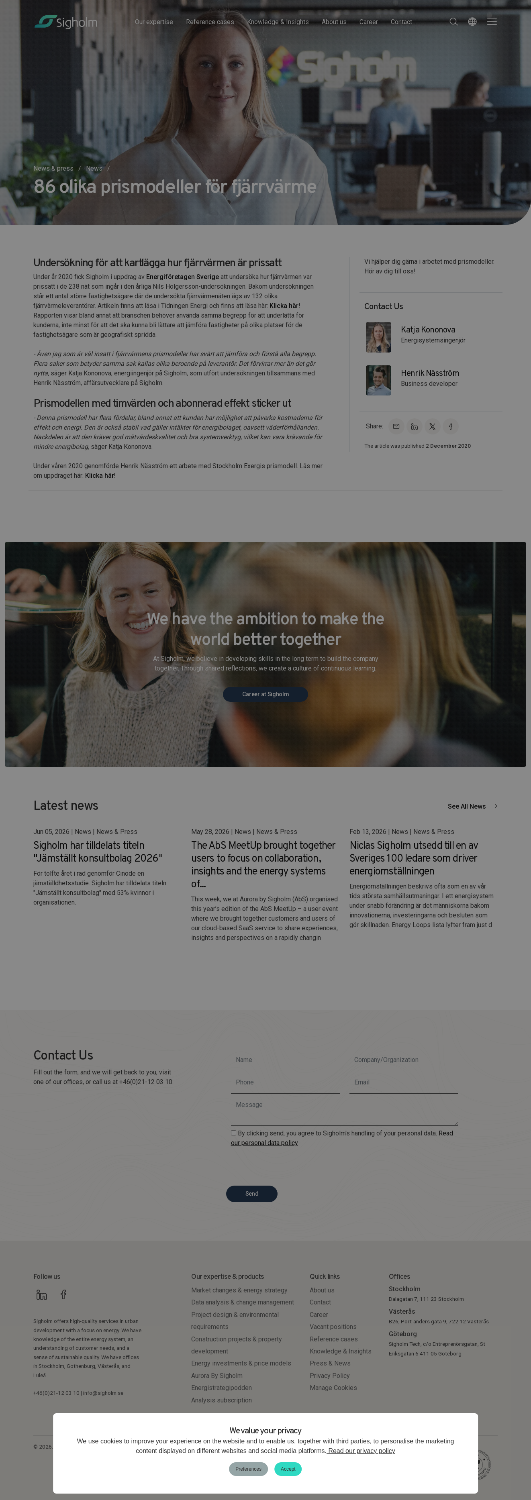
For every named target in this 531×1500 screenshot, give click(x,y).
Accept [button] (288, 1469)
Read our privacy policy (361, 1450)
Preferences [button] (248, 1469)
